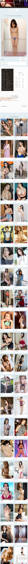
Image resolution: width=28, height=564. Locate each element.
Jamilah (2, 297)
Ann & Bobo (10, 285)
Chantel (9, 321)
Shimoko (23, 480)
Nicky (16, 224)
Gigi (22, 236)
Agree (19, 561)
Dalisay (16, 260)
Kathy (2, 138)
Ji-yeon (9, 150)
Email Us (19, 547)
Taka (9, 358)
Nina (8, 114)
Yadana (16, 480)
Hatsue (2, 334)
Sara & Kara (9, 370)
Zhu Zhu (16, 236)
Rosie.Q (16, 297)
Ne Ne (16, 456)
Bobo (2, 358)
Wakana (9, 236)
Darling (9, 260)
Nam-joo (2, 199)
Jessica (9, 138)
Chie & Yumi (17, 358)
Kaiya (2, 419)
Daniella (9, 480)
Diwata (2, 224)
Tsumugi (2, 260)
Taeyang (23, 175)
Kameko (23, 456)
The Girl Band (17, 407)
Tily (22, 285)
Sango (9, 224)
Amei (23, 187)
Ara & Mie (16, 370)
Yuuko (9, 297)
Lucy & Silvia (3, 395)
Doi (8, 431)
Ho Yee (2, 456)
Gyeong (2, 505)
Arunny (23, 248)
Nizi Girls (9, 419)
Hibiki (23, 114)
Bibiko (9, 187)
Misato (16, 150)
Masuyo (9, 334)
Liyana (16, 285)
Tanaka (2, 150)
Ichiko (16, 321)
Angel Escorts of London (4, 7)
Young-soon (16, 199)
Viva (15, 431)
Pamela (9, 456)
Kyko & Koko (24, 395)
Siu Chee (9, 199)
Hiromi (2, 248)
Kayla (16, 309)
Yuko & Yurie (17, 419)
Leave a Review (23, 32)
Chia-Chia (2, 309)
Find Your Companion (11, 17)
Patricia (2, 175)
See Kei (9, 468)
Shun (9, 346)
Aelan (16, 248)
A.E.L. (2, 546)
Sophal (23, 199)
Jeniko (23, 150)
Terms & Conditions (12, 547)
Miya (1, 468)
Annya (16, 187)
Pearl (16, 138)
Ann (22, 346)
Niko (15, 468)
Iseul (1, 431)
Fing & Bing (2, 370)
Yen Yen (16, 114)
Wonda (2, 480)
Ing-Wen (23, 138)
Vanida (23, 260)
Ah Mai (9, 248)
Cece (15, 126)
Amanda (23, 468)
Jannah (2, 346)
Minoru (23, 358)
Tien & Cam (23, 370)
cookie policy (23, 560)
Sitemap (11, 551)
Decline (21, 561)
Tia (22, 431)
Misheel (16, 346)
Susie (23, 321)
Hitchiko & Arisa (3, 407)
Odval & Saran (17, 395)
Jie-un (23, 126)
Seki (22, 334)
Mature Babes (10, 407)
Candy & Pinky (3, 114)
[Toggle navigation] (10, 6)
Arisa (16, 334)
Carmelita (9, 175)
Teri (1, 321)
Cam (8, 309)
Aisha (23, 309)
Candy (9, 395)
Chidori (16, 175)
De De (2, 236)
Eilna (23, 419)
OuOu (23, 224)
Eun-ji (2, 187)
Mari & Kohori (24, 407)
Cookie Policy (12, 550)
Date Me (23, 30)
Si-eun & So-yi (3, 285)
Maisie (23, 297)
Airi (8, 126)
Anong (2, 126)
